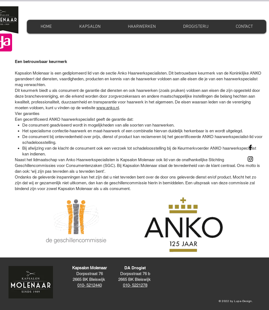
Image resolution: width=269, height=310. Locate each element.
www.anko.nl (107, 107)
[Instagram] (250, 159)
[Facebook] (250, 147)
